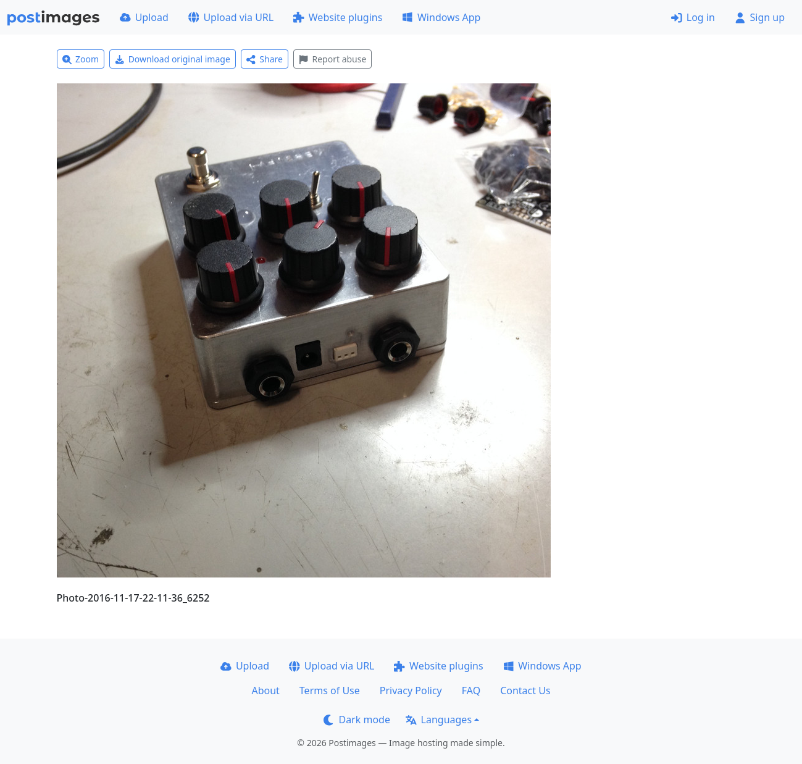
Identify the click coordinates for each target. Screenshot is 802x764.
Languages (439, 719)
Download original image (172, 59)
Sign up (760, 17)
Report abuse (332, 59)
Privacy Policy (411, 690)
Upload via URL (231, 17)
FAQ (471, 690)
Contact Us (525, 690)
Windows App (441, 17)
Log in (693, 17)
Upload (144, 17)
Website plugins (337, 17)
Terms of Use (329, 690)
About (265, 690)
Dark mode (357, 719)
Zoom (80, 59)
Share (264, 59)
